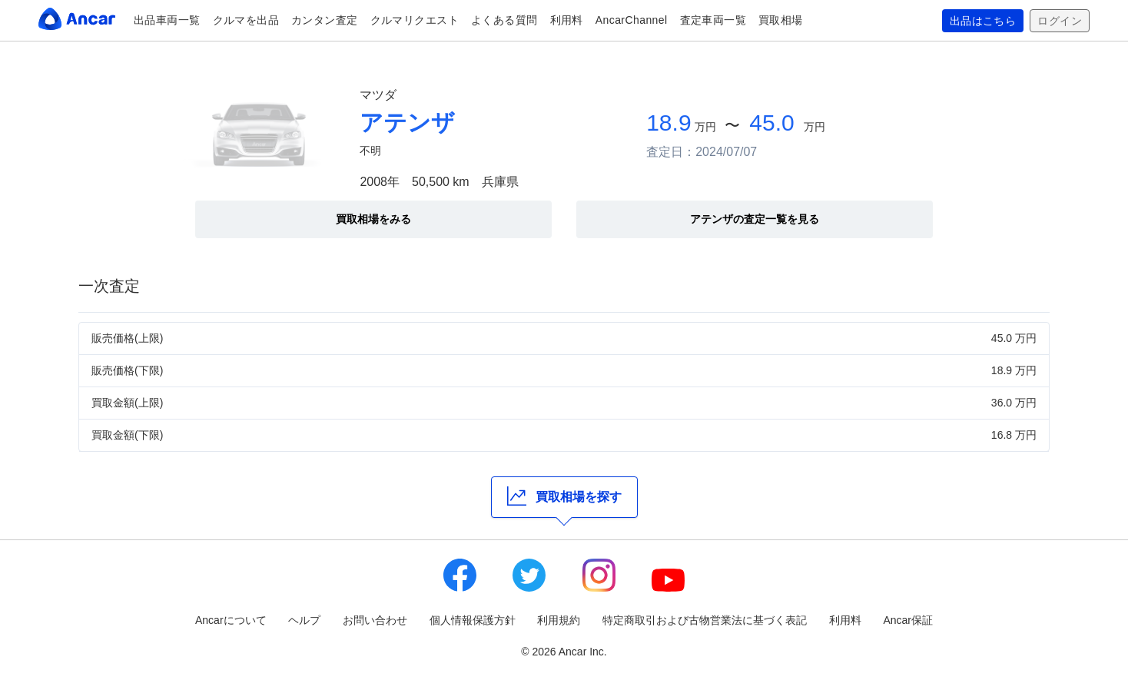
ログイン (1059, 21)
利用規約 (558, 620)
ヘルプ (304, 620)
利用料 (566, 20)
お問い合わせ (375, 620)
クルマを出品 (246, 20)
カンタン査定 (324, 20)
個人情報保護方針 (473, 620)
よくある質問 (504, 20)
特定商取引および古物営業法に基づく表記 (704, 620)
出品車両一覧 (167, 20)
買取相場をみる (373, 219)
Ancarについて (231, 620)
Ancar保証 (908, 620)
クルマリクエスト (414, 20)
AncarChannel (632, 20)
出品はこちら (983, 21)
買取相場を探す (564, 496)
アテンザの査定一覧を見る (754, 219)
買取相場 (780, 20)
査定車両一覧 (713, 20)
